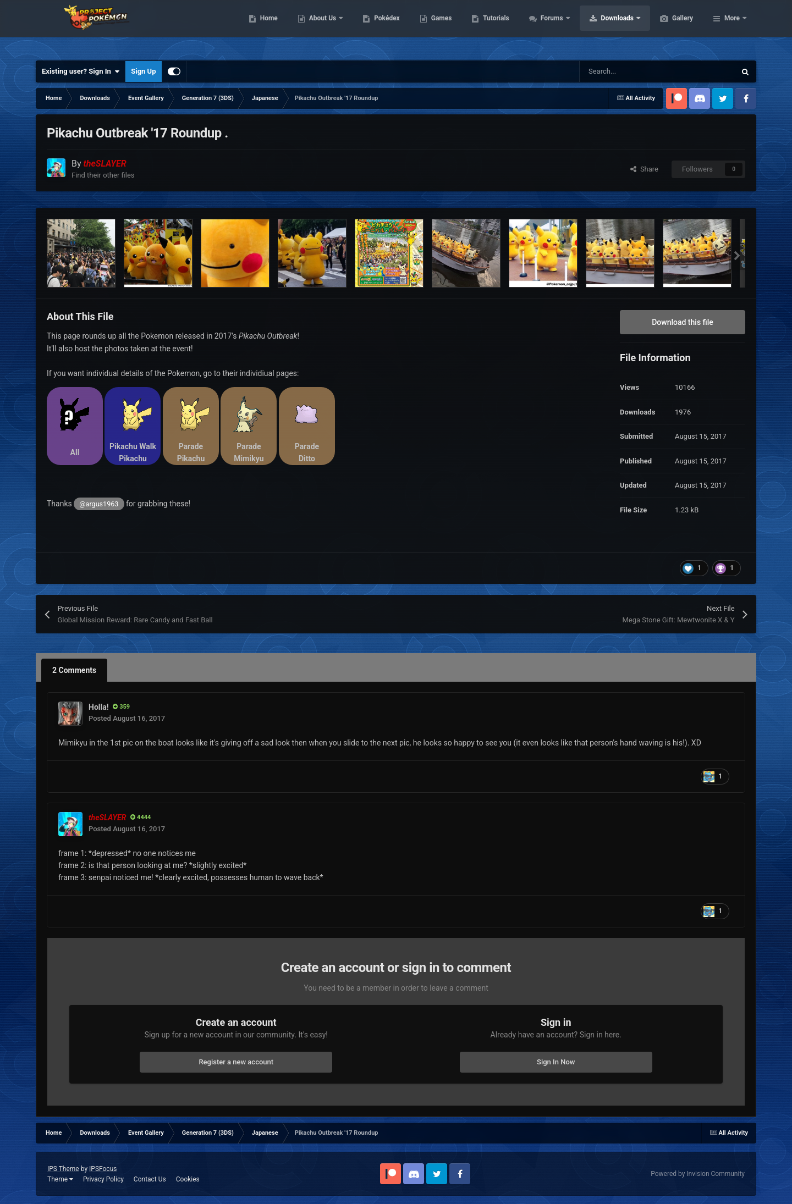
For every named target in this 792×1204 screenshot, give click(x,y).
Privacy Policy (103, 1179)
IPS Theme (63, 1169)
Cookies (188, 1179)
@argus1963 (98, 504)
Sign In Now (556, 1062)
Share (644, 169)
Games (493, 27)
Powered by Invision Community (698, 1174)
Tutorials (548, 27)
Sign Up (143, 71)
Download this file (682, 322)
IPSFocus (103, 1169)
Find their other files (103, 175)
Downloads (670, 27)
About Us (375, 27)
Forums (605, 27)
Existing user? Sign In (80, 71)
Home (321, 27)
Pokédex (439, 27)
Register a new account (236, 1062)
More (732, 27)
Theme (60, 1179)
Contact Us (150, 1179)
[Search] (634, 71)
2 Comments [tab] (74, 670)
